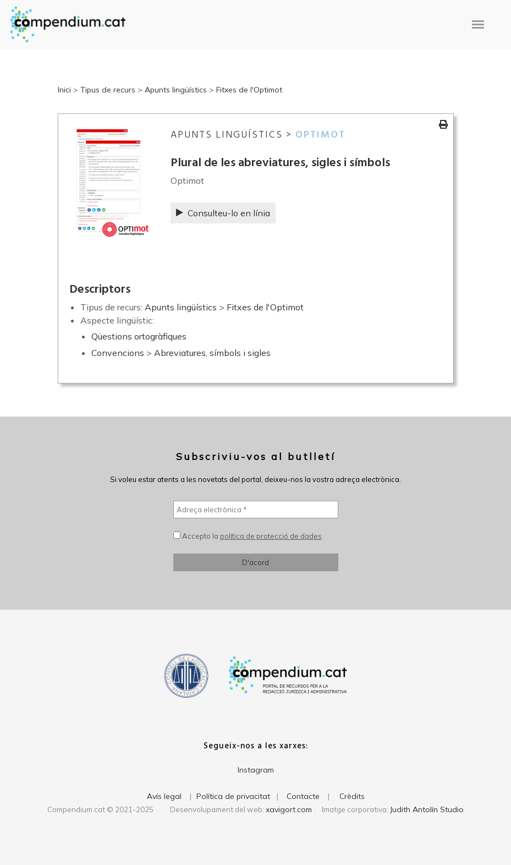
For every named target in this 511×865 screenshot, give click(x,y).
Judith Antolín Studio (427, 809)
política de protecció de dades (271, 536)
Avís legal (164, 796)
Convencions (117, 352)
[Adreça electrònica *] (255, 509)
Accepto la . (248, 536)
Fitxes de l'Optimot (249, 90)
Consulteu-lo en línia (223, 212)
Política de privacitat (233, 796)
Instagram (256, 770)
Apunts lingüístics (176, 90)
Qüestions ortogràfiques (138, 336)
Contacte (303, 796)
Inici (64, 90)
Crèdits (352, 796)
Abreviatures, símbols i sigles (212, 352)
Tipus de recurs (107, 90)
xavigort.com (289, 809)
